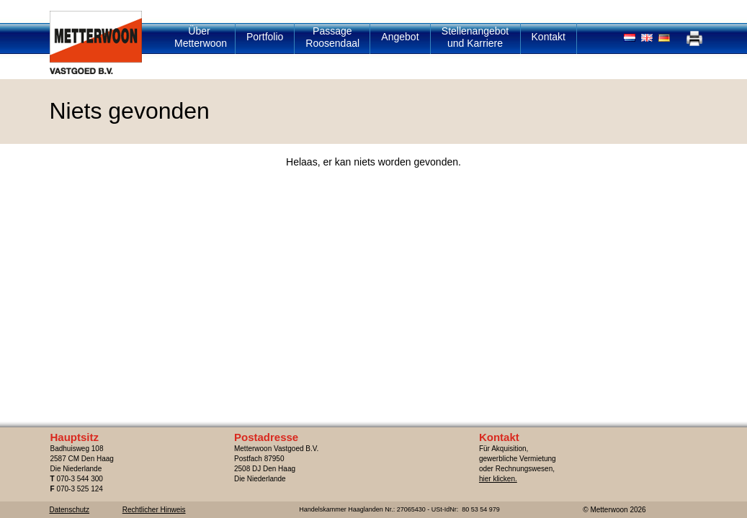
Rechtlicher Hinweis (154, 510)
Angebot (400, 36)
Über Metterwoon (200, 37)
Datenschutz (70, 510)
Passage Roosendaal (332, 37)
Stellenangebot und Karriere (475, 37)
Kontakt (548, 36)
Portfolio (264, 36)
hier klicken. (498, 479)
